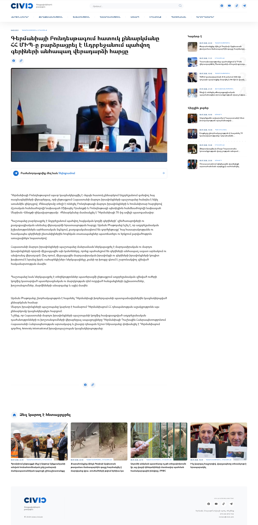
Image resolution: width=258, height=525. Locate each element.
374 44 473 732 (227, 513)
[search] (180, 6)
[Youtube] (229, 6)
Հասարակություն (110, 17)
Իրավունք (155, 17)
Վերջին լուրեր (20, 17)
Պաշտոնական (178, 17)
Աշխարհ (135, 17)
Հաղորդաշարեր (205, 17)
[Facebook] (222, 6)
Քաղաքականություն (51, 17)
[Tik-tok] (237, 6)
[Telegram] (244, 6)
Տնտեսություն (81, 17)
